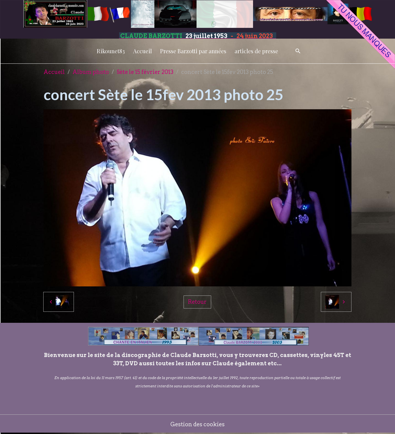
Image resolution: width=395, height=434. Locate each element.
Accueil (142, 51)
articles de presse (256, 51)
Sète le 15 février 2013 (145, 72)
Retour (197, 302)
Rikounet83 (111, 51)
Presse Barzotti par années (193, 51)
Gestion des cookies (197, 424)
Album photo (90, 72)
